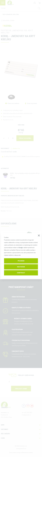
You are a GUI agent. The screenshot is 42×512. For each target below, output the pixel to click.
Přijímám (21, 261)
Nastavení (21, 267)
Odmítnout (21, 273)
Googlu (21, 247)
